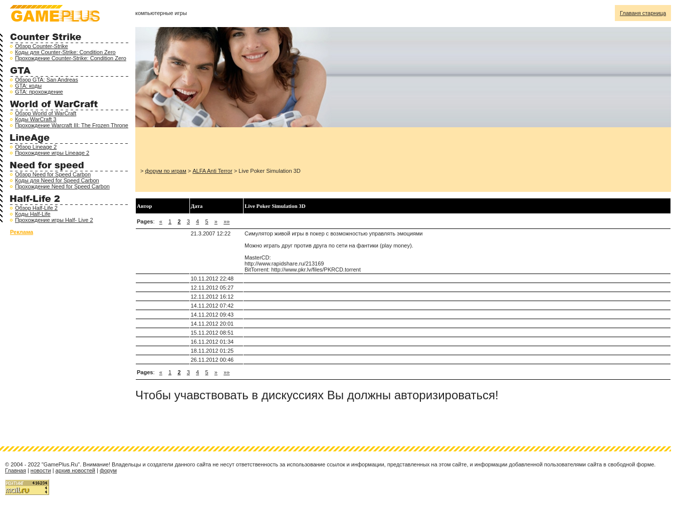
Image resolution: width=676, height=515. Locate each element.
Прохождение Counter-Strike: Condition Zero (70, 58)
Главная (15, 470)
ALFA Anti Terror (212, 171)
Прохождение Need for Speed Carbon (62, 186)
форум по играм (165, 171)
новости (41, 470)
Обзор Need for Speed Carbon (53, 174)
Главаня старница (643, 13)
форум (108, 470)
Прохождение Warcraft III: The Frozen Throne (71, 125)
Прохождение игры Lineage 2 (52, 153)
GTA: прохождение (39, 92)
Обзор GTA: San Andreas (46, 80)
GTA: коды (28, 86)
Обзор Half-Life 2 (36, 208)
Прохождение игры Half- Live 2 (54, 220)
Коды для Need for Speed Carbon (57, 180)
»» (226, 221)
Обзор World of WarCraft (45, 113)
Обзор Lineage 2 (36, 147)
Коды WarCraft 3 (35, 119)
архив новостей (75, 470)
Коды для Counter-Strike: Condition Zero (65, 52)
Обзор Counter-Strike (41, 46)
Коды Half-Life (33, 214)
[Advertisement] (257, 147)
